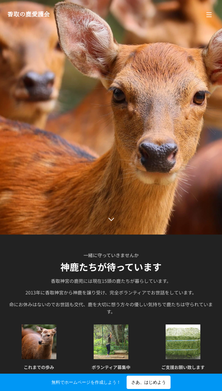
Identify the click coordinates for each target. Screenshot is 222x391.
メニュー (209, 14)
